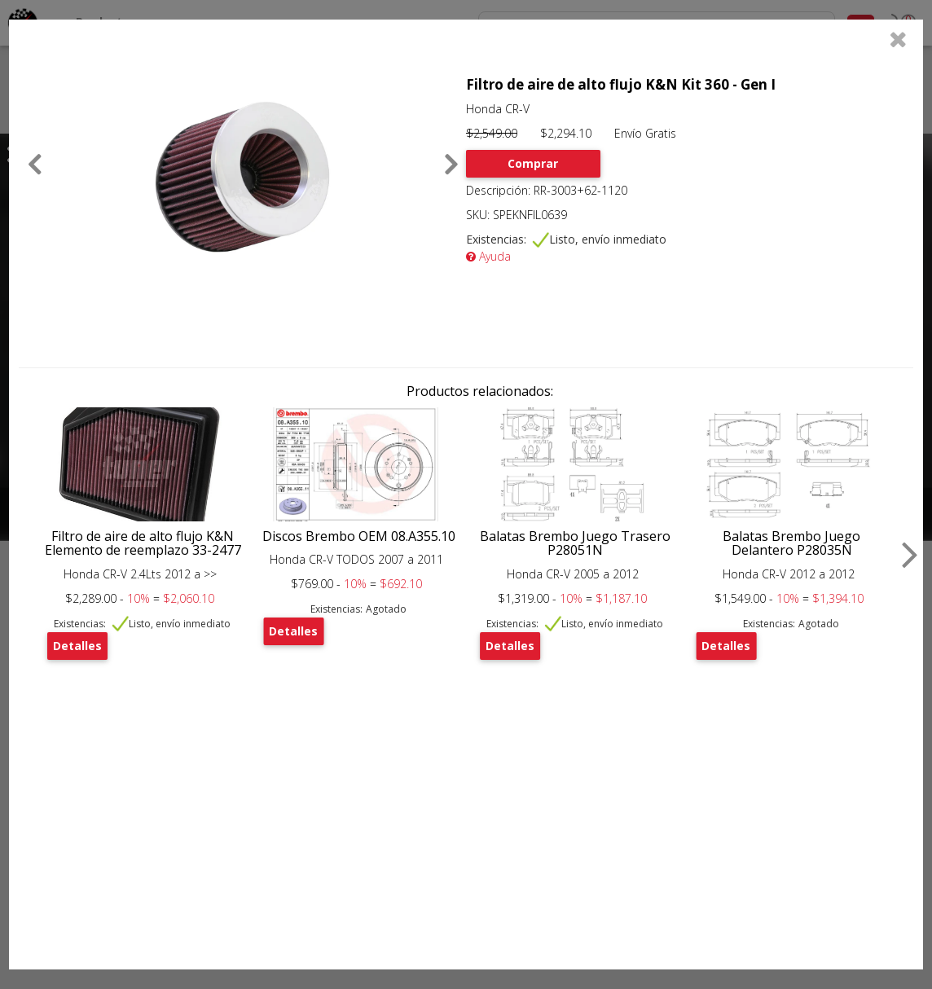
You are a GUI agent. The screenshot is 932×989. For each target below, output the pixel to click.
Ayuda (488, 256)
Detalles (77, 645)
